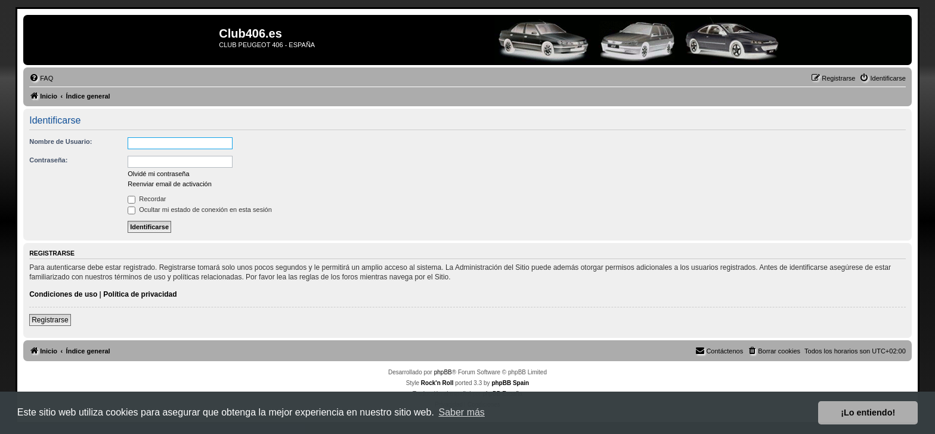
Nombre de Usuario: (60, 141)
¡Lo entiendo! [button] (868, 412)
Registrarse (50, 320)
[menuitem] (41, 78)
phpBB (443, 372)
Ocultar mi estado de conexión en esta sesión (200, 209)
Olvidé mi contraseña (158, 173)
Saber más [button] (462, 412)
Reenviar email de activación (170, 183)
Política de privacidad (140, 294)
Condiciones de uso (63, 294)
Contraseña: (48, 160)
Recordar (147, 198)
